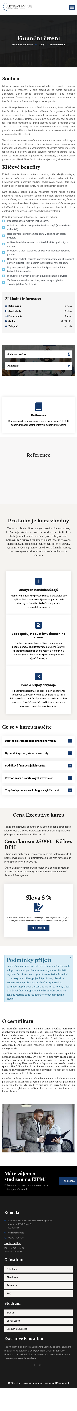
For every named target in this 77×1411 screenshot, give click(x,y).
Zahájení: (13, 326)
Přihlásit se (38, 928)
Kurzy (41, 44)
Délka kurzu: (14, 306)
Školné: (12, 321)
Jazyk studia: (15, 311)
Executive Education (22, 44)
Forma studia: (15, 316)
